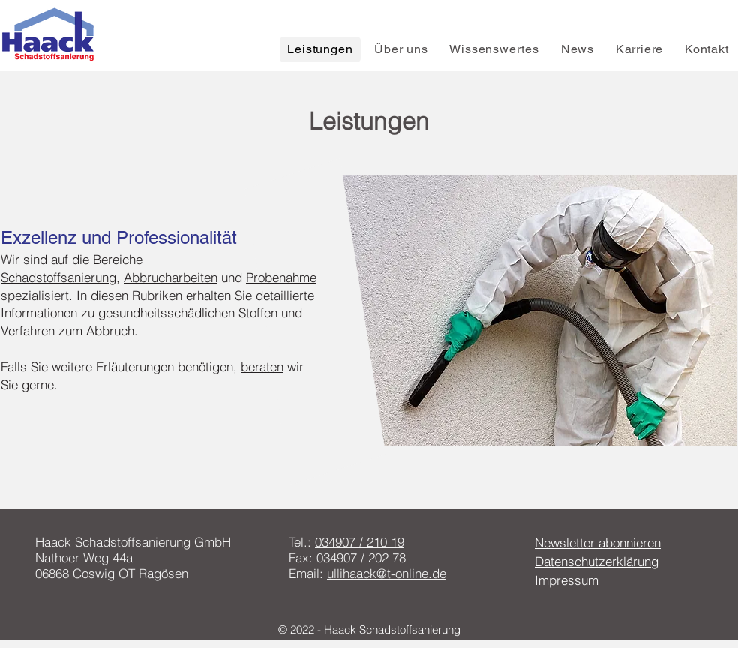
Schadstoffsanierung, (60, 277)
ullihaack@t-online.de (386, 573)
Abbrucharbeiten (171, 277)
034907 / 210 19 (359, 542)
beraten (262, 366)
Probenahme (281, 277)
